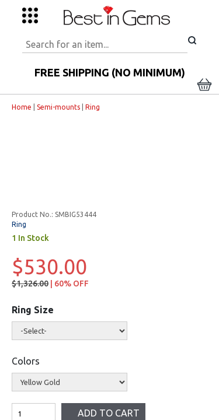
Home (17, 107)
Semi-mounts (53, 107)
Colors (21, 361)
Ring (88, 107)
